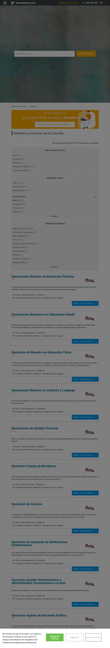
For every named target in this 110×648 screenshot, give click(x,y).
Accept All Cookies (54, 637)
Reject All (74, 637)
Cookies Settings (93, 637)
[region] (55, 638)
